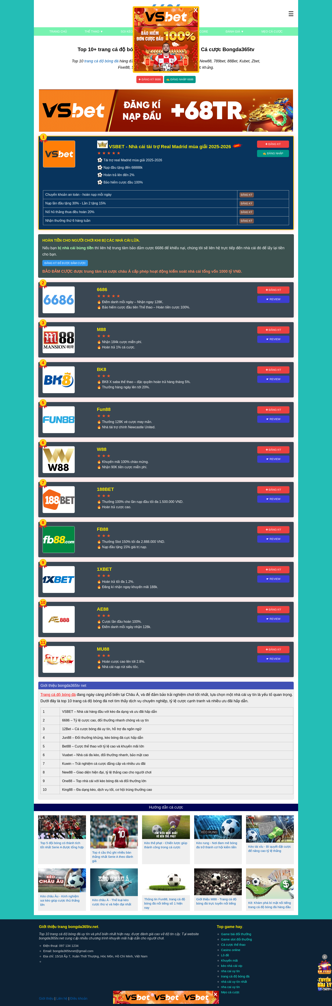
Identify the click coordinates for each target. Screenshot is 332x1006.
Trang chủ (58, 31)
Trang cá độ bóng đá (58, 695)
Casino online (230, 950)
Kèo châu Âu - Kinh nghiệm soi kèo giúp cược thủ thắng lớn (59, 900)
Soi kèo (127, 31)
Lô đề (225, 955)
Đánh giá (235, 31)
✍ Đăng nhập (273, 153)
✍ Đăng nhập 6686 (180, 79)
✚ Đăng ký (273, 144)
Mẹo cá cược (272, 31)
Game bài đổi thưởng (236, 934)
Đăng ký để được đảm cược (65, 263)
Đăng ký (246, 194)
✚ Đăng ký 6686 (149, 79)
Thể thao (94, 31)
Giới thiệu (46, 998)
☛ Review (273, 299)
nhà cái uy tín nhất (234, 981)
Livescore (199, 31)
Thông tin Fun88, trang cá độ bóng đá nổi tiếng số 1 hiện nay (164, 903)
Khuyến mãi (229, 960)
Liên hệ (62, 998)
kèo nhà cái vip (231, 966)
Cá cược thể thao (233, 944)
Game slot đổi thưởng (236, 939)
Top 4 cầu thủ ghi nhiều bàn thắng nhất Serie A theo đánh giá (112, 857)
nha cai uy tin (230, 971)
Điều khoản (78, 998)
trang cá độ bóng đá (101, 61)
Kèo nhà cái (162, 31)
